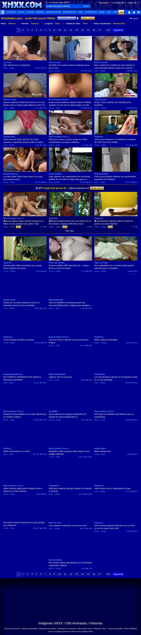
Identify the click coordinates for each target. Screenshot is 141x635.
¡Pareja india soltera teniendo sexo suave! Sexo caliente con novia (22, 266)
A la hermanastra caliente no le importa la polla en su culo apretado (115, 378)
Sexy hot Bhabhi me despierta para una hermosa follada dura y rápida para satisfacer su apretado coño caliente (69, 304)
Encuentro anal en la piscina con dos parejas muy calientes (24, 523)
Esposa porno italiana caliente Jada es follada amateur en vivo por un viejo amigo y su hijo (70, 103)
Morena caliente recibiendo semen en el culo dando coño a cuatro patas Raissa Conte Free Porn (24, 103)
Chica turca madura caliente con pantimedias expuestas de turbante (115, 177)
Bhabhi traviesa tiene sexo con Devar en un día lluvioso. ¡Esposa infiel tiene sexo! (70, 222)
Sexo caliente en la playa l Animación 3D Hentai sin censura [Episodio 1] (67, 415)
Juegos (102, 12)
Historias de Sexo (72, 12)
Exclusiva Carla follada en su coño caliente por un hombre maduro (24, 415)
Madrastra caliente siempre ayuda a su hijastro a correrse (70, 489)
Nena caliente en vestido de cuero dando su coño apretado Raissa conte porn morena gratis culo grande (114, 66)
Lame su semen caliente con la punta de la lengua (68, 341)
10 (59, 30)
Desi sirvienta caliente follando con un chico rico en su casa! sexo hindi (114, 526)
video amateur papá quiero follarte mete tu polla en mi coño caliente (22, 489)
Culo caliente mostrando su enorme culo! (68, 525)
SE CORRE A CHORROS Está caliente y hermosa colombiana (22, 378)
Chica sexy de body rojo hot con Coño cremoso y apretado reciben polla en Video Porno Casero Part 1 (23, 141)
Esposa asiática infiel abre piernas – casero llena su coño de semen (69, 266)
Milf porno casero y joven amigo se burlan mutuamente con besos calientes (68, 140)
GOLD (122, 12)
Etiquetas (32, 12)
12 (71, 30)
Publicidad (97, 629)
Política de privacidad (29, 629)
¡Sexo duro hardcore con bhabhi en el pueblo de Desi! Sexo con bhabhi (115, 140)
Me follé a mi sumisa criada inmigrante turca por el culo (69, 66)
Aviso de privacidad (115, 629)
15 (88, 30)
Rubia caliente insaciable (105, 339)
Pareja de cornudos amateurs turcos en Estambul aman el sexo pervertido (21, 303)
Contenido (119, 3)
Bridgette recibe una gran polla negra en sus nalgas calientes (69, 452)
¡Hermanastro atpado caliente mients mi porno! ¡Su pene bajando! (113, 222)
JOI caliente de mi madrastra (16, 65)
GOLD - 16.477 (88, 18)
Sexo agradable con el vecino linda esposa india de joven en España (114, 266)
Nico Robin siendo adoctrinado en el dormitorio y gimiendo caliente (70, 564)
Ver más (70, 231)
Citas (109, 12)
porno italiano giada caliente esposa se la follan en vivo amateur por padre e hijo (23, 222)
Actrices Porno (93, 12)
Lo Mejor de (12, 12)
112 (108, 30)
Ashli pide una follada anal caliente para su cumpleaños (114, 415)
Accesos (22, 12)
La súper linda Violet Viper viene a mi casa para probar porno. (23, 177)
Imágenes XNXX (50, 623)
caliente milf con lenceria (60, 377)
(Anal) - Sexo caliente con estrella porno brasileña (112, 103)
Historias (96, 623)
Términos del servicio (12, 629)
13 (76, 30)
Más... (104, 629)
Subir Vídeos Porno (84, 629)
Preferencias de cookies (47, 629)
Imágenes (41, 12)
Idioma (104, 3)
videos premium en (69, 188)
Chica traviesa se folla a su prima (18, 339)
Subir (116, 12)
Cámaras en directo (56, 12)
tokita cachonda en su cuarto (16, 451)
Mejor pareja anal (102, 451)
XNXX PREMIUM (130, 629)
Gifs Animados (76, 623)
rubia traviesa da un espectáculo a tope (112, 488)
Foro (81, 12)
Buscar (86, 6)
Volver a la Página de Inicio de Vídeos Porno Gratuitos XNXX (70, 632)
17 (99, 30)
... (104, 30)
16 (94, 30)
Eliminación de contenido (67, 629)
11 (65, 30)
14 (82, 30)
